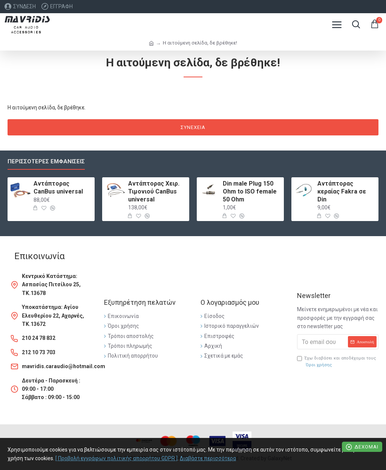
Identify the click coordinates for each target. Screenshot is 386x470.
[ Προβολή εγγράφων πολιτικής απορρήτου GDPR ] (116, 458)
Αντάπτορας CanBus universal (58, 187)
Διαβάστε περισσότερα (208, 458)
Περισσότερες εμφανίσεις (46, 161)
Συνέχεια (193, 127)
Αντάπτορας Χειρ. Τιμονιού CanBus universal (153, 191)
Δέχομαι (366, 447)
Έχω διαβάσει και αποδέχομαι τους (336, 362)
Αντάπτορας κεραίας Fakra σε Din (341, 191)
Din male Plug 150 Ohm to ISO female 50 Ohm (250, 191)
